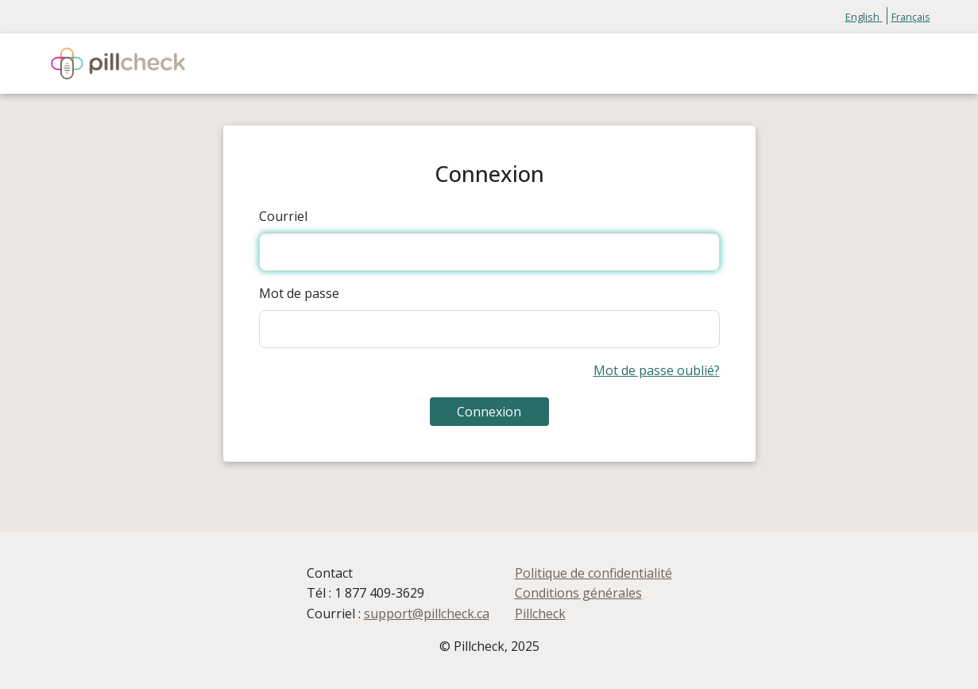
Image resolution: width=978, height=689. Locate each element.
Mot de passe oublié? (656, 370)
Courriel (283, 216)
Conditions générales (578, 593)
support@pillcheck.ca (426, 613)
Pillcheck (540, 613)
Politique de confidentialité (593, 573)
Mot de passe (299, 293)
